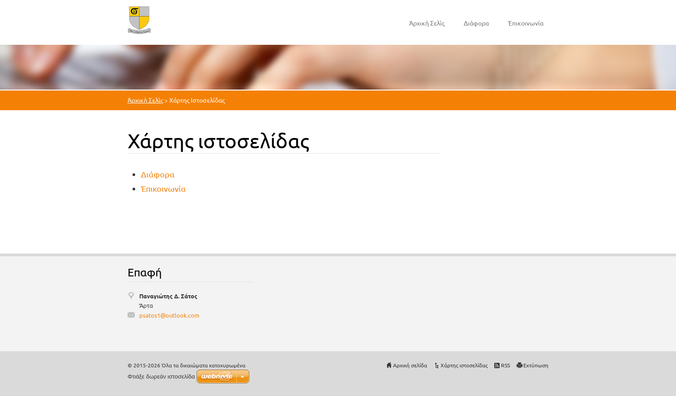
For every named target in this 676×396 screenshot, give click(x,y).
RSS (505, 365)
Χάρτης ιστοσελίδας (464, 365)
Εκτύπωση (535, 365)
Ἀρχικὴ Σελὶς (427, 23)
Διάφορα (476, 23)
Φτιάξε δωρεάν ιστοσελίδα (161, 376)
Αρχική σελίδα (410, 365)
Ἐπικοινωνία (525, 23)
